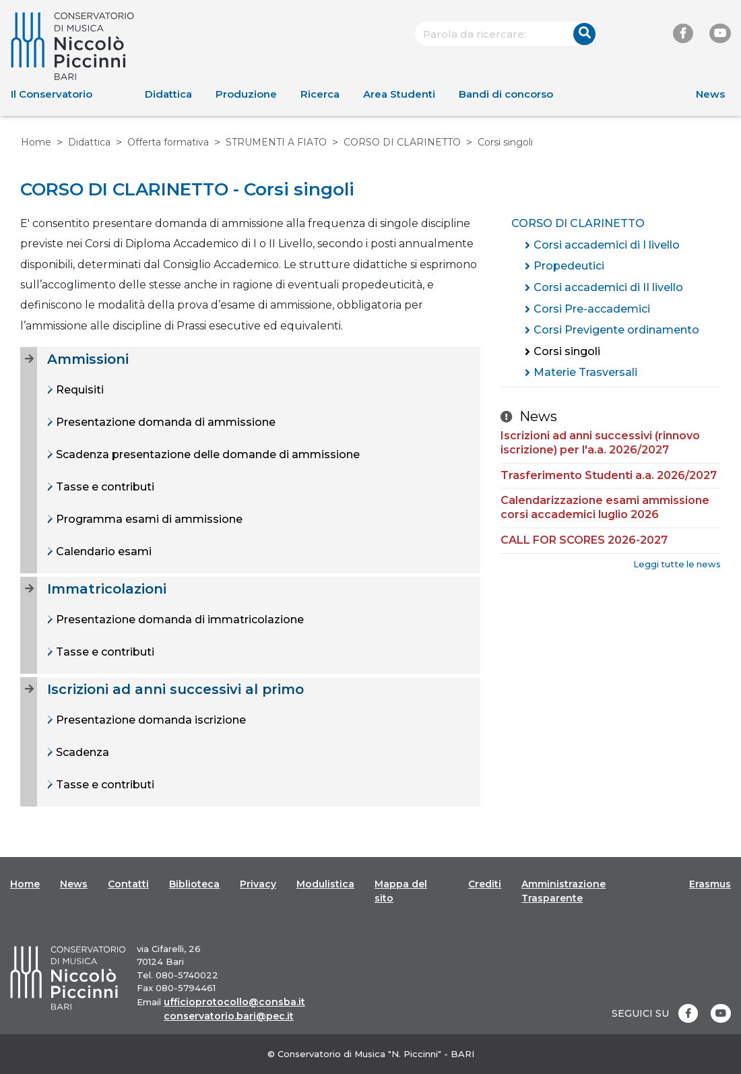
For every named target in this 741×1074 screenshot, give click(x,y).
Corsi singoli (567, 351)
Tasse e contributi (103, 486)
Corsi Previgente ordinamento (616, 329)
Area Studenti (399, 94)
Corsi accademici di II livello (608, 287)
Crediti (484, 884)
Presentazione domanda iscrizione (149, 720)
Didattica (168, 94)
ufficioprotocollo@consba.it (234, 1002)
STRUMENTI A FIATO (276, 142)
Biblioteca (194, 884)
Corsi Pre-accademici (592, 309)
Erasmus (710, 884)
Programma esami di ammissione (148, 519)
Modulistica (325, 884)
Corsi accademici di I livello (607, 245)
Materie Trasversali (585, 372)
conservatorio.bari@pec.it (229, 1016)
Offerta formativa (168, 142)
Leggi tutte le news (677, 564)
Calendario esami (102, 551)
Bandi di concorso (506, 94)
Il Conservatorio (51, 94)
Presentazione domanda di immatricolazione (178, 619)
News (710, 94)
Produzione (246, 94)
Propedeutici (569, 265)
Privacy (258, 884)
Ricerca (320, 94)
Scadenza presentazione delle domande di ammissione (206, 454)
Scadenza (81, 752)
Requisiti (78, 389)
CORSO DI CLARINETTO (402, 142)
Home (36, 142)
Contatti (128, 884)
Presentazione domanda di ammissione (164, 422)
